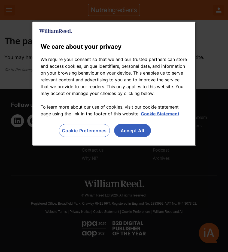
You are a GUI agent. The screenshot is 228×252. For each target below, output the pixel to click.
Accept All (132, 130)
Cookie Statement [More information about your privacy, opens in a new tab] (160, 113)
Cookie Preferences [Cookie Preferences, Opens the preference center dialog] (84, 130)
